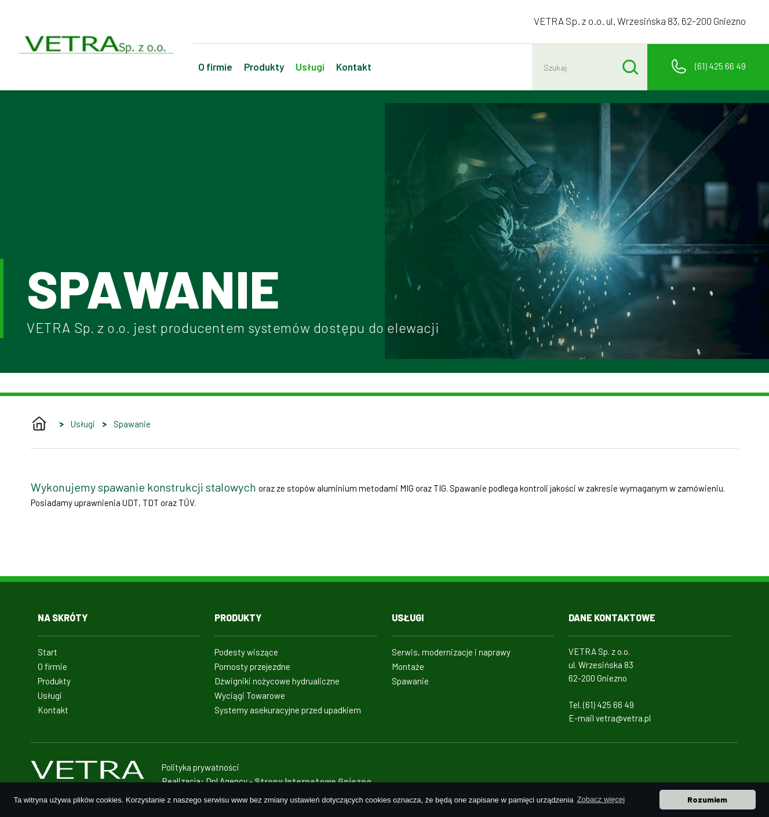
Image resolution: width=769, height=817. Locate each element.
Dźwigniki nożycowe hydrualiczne (277, 681)
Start (47, 652)
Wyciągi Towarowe (249, 695)
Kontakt (353, 66)
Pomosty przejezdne (252, 666)
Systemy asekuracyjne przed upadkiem (287, 710)
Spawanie (132, 424)
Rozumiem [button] (707, 799)
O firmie (215, 66)
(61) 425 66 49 (720, 66)
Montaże (408, 666)
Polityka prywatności (200, 767)
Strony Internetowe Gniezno (312, 781)
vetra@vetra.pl (623, 718)
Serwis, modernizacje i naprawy (451, 652)
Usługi (310, 66)
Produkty (264, 66)
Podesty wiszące (246, 652)
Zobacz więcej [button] (601, 799)
